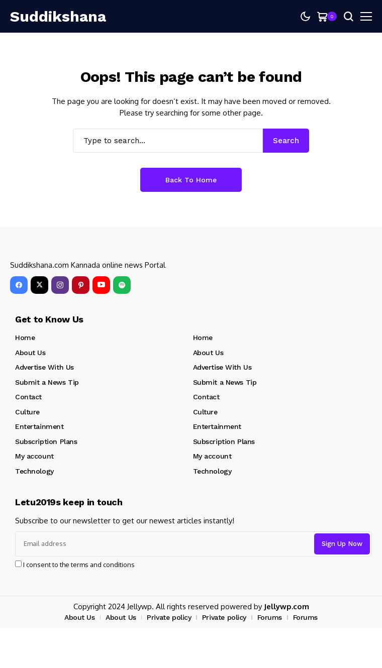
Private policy (169, 617)
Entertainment (39, 426)
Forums (269, 617)
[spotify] (122, 285)
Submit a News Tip (47, 382)
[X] (39, 285)
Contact (28, 397)
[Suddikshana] (40, 17)
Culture (27, 412)
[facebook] (19, 285)
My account (34, 456)
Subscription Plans (46, 441)
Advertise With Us (44, 367)
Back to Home (191, 180)
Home (25, 337)
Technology (34, 471)
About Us (30, 353)
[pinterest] (80, 285)
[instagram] (60, 285)
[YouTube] (101, 285)
